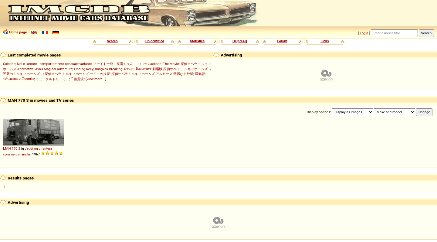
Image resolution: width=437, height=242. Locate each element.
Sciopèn (9, 64)
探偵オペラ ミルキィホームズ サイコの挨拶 (77, 74)
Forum (282, 41)
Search (112, 41)
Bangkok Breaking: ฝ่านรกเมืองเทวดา (123, 69)
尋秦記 (200, 74)
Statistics (197, 41)
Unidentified (154, 41)
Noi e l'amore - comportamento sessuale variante (54, 64)
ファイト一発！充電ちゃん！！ (116, 64)
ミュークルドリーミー (52, 79)
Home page (18, 32)
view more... (96, 79)
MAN (7, 148)
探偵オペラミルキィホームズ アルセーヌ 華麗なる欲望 (152, 74)
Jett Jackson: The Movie (160, 64)
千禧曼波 (77, 79)
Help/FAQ (239, 41)
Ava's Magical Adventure (53, 69)
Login (364, 33)
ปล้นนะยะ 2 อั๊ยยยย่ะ (18, 79)
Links (324, 41)
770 (14, 148)
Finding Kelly (83, 69)
